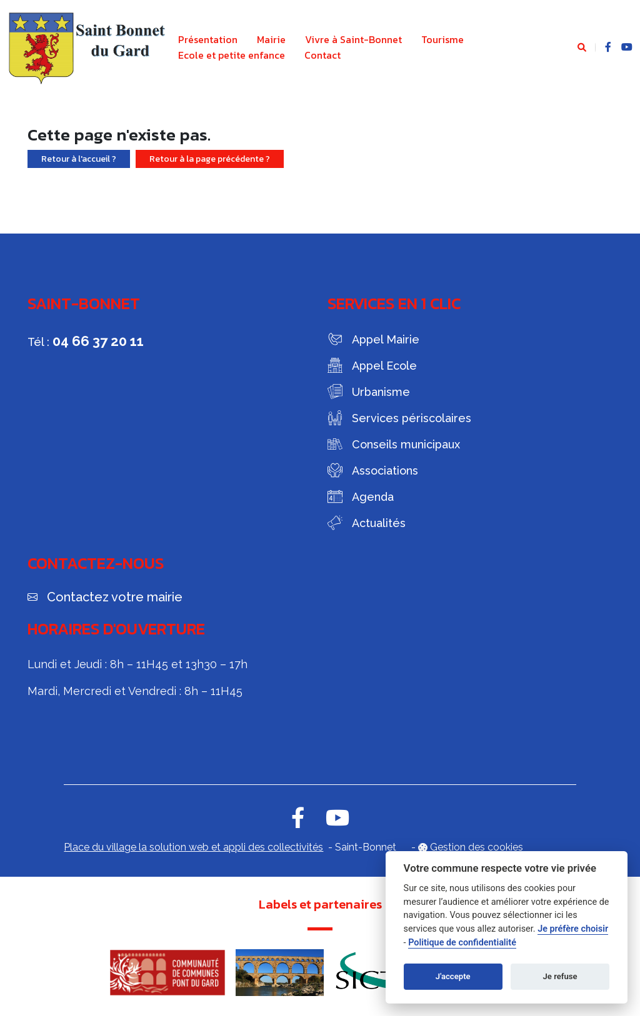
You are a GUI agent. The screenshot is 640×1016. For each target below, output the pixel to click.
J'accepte (453, 976)
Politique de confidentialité (462, 942)
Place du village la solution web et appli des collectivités (193, 847)
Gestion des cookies (476, 847)
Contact (322, 54)
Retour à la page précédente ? (209, 158)
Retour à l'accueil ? (78, 158)
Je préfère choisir (573, 929)
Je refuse (560, 976)
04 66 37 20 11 (98, 341)
